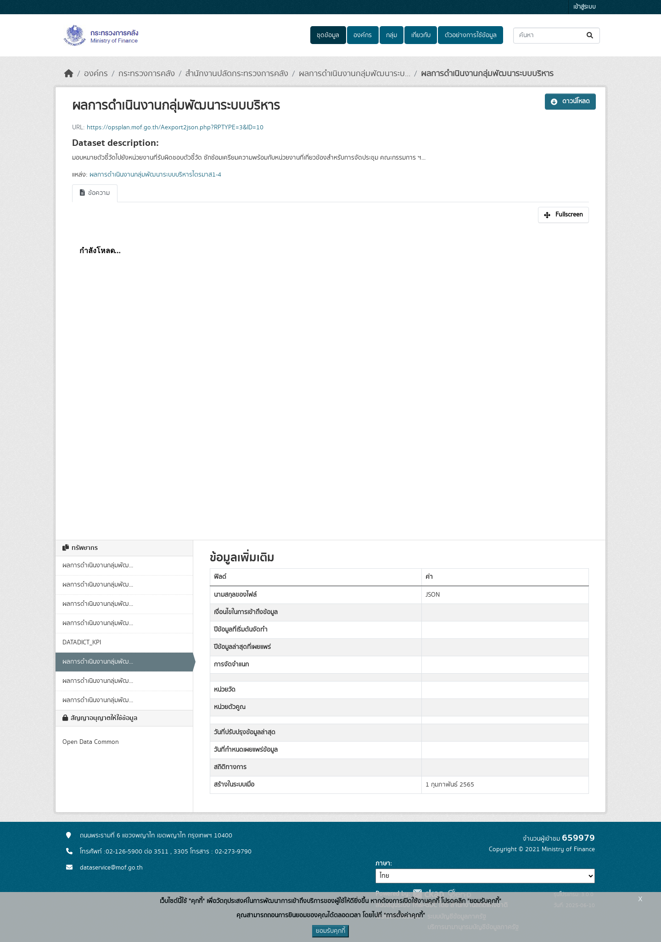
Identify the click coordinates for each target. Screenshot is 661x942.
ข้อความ (95, 193)
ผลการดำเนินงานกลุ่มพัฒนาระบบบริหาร (487, 74)
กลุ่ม (391, 35)
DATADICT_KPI (81, 642)
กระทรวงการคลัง (146, 74)
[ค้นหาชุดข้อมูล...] (556, 36)
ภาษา (382, 863)
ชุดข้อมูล (328, 35)
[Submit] (590, 36)
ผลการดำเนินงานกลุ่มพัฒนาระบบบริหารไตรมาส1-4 (155, 174)
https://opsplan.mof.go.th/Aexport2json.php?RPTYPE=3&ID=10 (175, 127)
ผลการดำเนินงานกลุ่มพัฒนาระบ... (354, 74)
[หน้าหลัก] (68, 74)
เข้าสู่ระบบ (584, 7)
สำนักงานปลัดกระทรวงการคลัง (236, 74)
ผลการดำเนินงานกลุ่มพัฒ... (97, 565)
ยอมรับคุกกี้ (330, 931)
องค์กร (362, 35)
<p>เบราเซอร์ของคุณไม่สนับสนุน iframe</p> (330, 376)
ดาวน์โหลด (570, 101)
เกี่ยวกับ (421, 35)
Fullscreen (563, 214)
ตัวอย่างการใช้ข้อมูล (471, 35)
